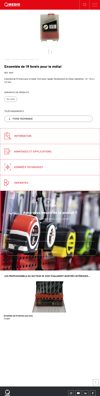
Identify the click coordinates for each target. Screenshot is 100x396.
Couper (7, 60)
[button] (51, 52)
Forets (31, 60)
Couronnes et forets (19, 60)
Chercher (51, 252)
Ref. (11, 99)
